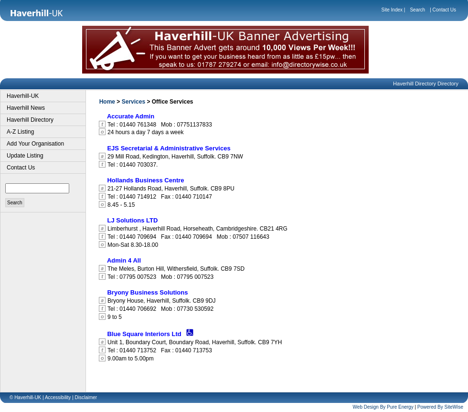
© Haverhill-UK (25, 397)
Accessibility (58, 397)
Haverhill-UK (23, 96)
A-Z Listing (20, 131)
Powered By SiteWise (440, 407)
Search (417, 9)
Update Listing (25, 155)
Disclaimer (86, 397)
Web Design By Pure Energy (383, 407)
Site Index (392, 9)
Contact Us (444, 9)
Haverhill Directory (30, 119)
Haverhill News (26, 108)
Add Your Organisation (35, 143)
